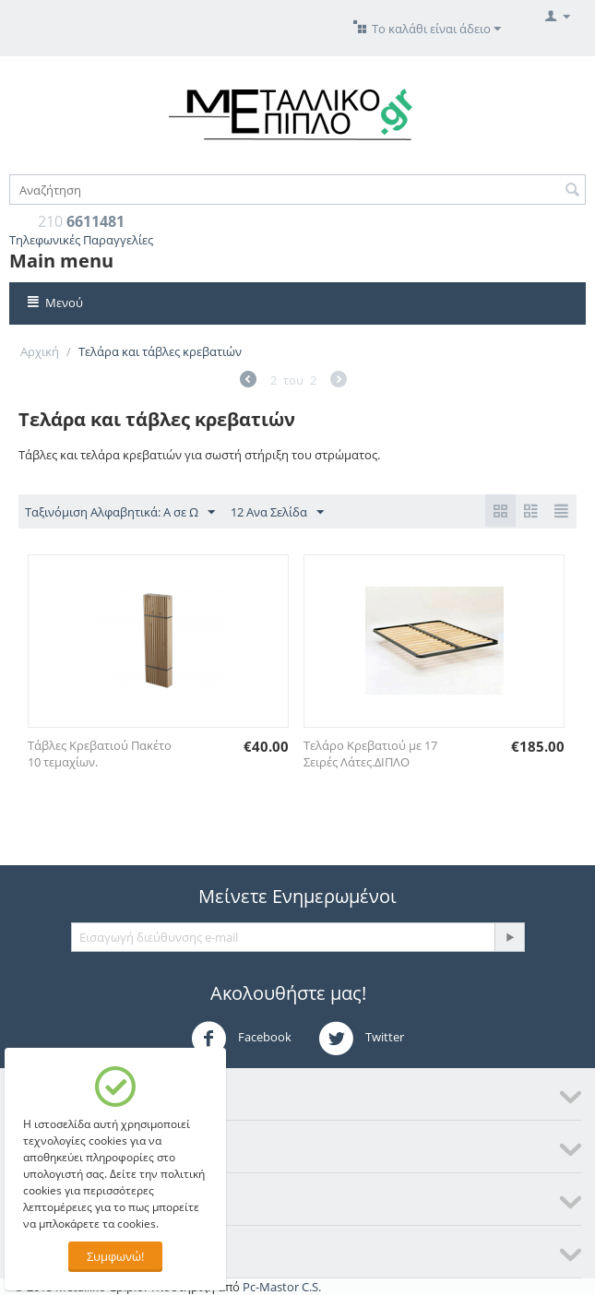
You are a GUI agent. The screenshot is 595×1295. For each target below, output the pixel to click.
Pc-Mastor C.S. (282, 1286)
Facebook (241, 1038)
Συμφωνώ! (115, 1256)
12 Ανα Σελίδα (277, 513)
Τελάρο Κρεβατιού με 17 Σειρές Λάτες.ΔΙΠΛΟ (370, 753)
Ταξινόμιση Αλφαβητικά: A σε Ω (120, 513)
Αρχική (39, 351)
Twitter (361, 1038)
